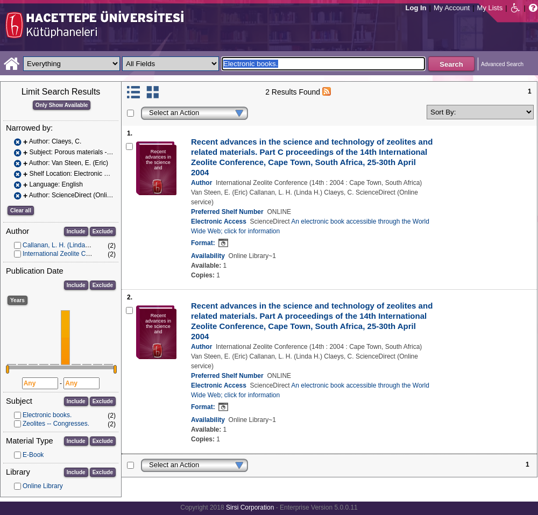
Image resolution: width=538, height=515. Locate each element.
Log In (416, 8)
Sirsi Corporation (250, 507)
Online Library (43, 486)
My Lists (490, 8)
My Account (452, 8)
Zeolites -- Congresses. (56, 423)
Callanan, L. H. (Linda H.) (59, 245)
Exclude (103, 231)
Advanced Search (502, 64)
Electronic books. (47, 415)
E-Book (33, 455)
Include (76, 231)
